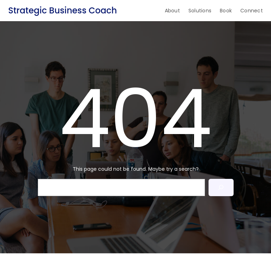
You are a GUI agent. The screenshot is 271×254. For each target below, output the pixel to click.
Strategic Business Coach (62, 10)
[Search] (221, 187)
